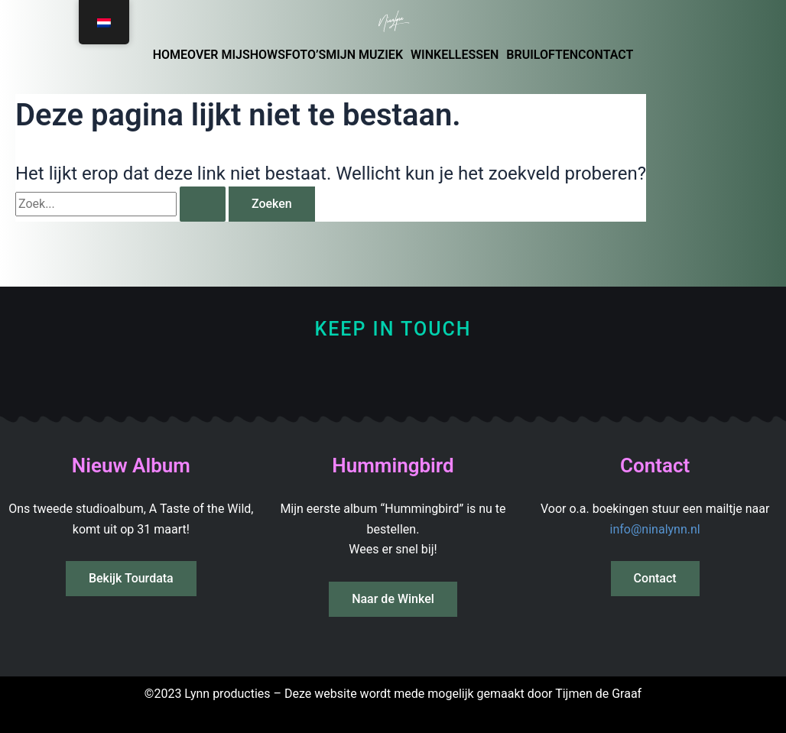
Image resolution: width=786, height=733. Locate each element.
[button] (368, 55)
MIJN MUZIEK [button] (364, 55)
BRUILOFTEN (542, 55)
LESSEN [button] (477, 55)
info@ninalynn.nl (655, 529)
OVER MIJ (214, 55)
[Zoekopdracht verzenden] (203, 204)
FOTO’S (305, 55)
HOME (170, 55)
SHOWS (263, 55)
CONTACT (605, 55)
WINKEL (433, 55)
